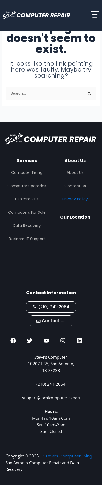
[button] (95, 15)
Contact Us (75, 186)
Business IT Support (27, 239)
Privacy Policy (75, 199)
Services (27, 160)
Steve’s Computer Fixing (67, 456)
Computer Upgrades (26, 186)
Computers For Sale (27, 212)
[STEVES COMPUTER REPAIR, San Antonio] (75, 255)
